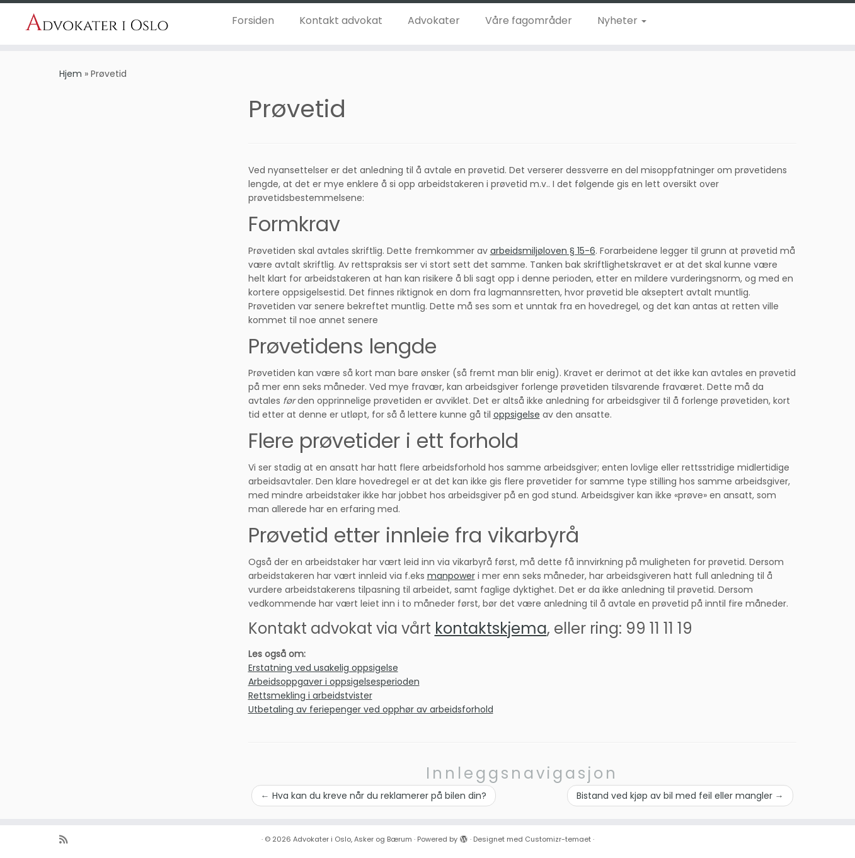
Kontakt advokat (340, 20)
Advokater (434, 20)
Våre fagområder (528, 20)
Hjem (70, 73)
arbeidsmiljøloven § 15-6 (542, 250)
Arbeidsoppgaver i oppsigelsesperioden (334, 681)
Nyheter (621, 20)
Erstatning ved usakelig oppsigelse (323, 667)
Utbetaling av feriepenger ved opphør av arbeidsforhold (370, 709)
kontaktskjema (491, 628)
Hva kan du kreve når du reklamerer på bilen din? (373, 795)
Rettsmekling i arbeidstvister (310, 695)
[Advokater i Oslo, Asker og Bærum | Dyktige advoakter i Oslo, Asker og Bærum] (98, 22)
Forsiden (253, 20)
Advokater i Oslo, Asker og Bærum (352, 839)
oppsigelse (516, 414)
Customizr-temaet (558, 839)
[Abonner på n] (67, 839)
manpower (451, 575)
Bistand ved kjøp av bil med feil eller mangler (680, 795)
